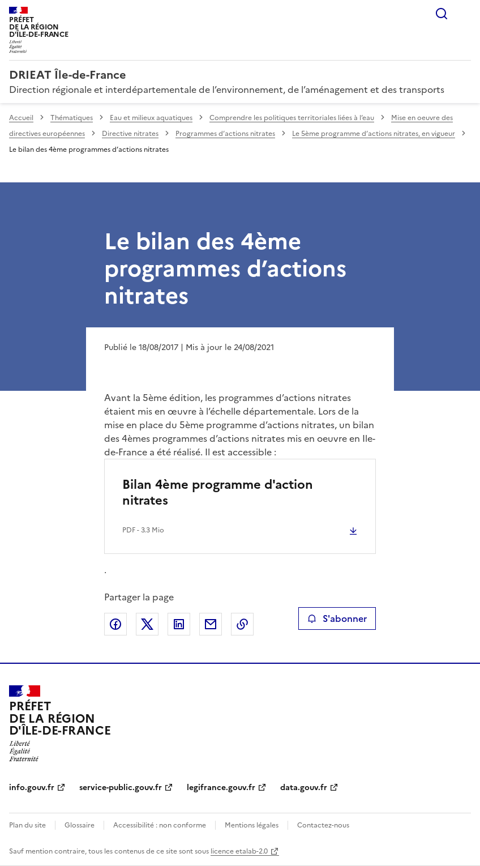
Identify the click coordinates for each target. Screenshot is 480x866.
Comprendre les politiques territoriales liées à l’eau (291, 118)
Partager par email (210, 624)
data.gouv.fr (303, 788)
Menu (464, 13)
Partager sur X (147, 624)
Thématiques (71, 118)
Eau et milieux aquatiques (151, 118)
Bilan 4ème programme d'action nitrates (217, 492)
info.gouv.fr (31, 788)
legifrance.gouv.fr (221, 788)
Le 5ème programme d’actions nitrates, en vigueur (373, 134)
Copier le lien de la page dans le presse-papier (242, 624)
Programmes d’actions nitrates (225, 134)
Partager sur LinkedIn (179, 624)
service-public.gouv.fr (120, 788)
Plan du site (27, 825)
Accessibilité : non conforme (159, 825)
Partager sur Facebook (115, 624)
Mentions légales (251, 825)
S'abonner (337, 618)
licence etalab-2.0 (239, 851)
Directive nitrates (130, 134)
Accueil (21, 118)
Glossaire (80, 825)
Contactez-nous (323, 825)
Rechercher (441, 13)
